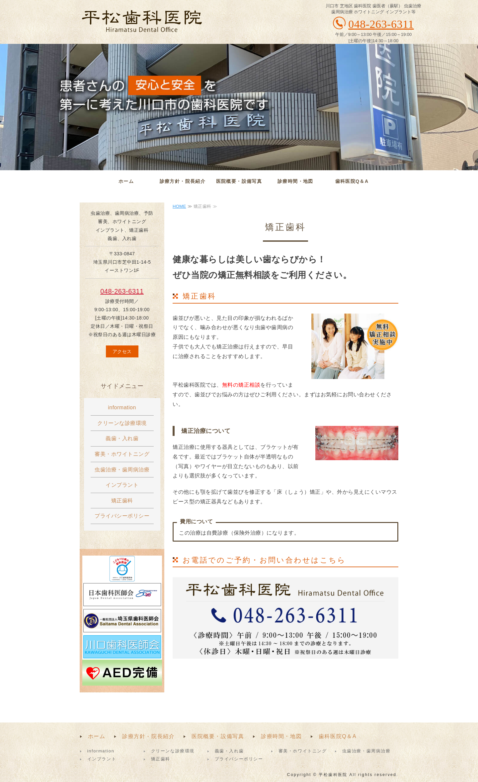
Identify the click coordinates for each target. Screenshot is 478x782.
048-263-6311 (122, 291)
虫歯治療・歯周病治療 (122, 469)
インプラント (122, 485)
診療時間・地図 (295, 181)
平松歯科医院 (141, 22)
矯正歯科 (122, 500)
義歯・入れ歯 (122, 438)
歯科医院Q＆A (352, 181)
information (122, 407)
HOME (179, 206)
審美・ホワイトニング (122, 454)
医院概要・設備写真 (239, 181)
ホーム (126, 181)
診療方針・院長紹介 (183, 181)
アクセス (122, 351)
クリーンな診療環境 (122, 423)
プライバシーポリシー (122, 516)
